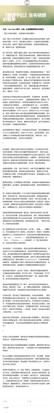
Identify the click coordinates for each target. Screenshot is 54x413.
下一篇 (30, 396)
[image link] (27, 2)
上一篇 (4, 396)
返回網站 (6, 402)
